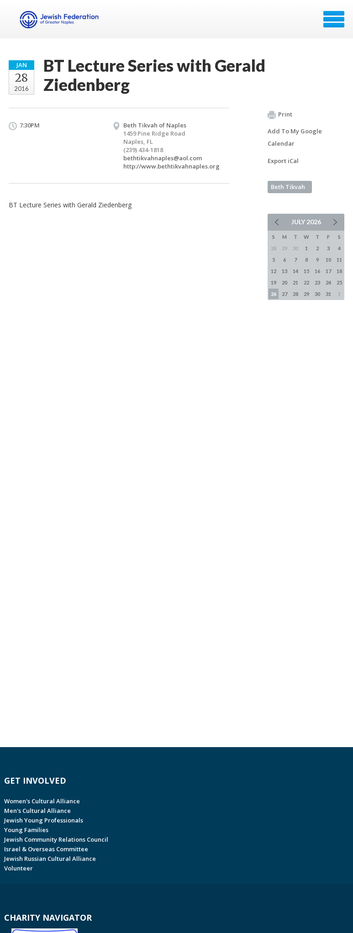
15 (306, 271)
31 (328, 294)
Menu (333, 19)
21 (295, 282)
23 (317, 282)
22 (306, 282)
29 (306, 294)
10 (328, 260)
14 (295, 271)
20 (284, 282)
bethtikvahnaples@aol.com (162, 158)
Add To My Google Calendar (295, 137)
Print (280, 114)
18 (339, 271)
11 (339, 260)
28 (295, 294)
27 (284, 294)
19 (273, 282)
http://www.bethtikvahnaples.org (171, 166)
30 (317, 294)
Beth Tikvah (288, 187)
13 (284, 271)
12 (273, 271)
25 (339, 282)
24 (328, 282)
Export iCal (283, 161)
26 (273, 294)
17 (328, 271)
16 (317, 271)
